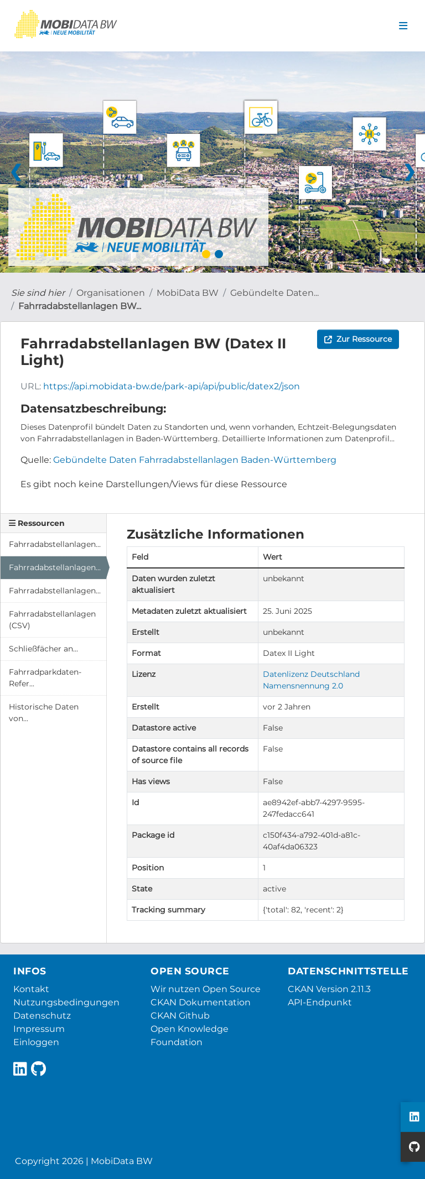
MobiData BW (188, 293)
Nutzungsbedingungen (66, 1002)
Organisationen (110, 293)
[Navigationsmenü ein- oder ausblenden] (403, 26)
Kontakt (31, 989)
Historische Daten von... (44, 712)
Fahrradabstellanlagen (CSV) (52, 619)
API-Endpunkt (320, 1002)
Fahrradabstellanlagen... (55, 544)
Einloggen (36, 1042)
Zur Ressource (358, 339)
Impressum (39, 1029)
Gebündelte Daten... (274, 293)
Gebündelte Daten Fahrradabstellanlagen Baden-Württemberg (194, 460)
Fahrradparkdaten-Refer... (45, 677)
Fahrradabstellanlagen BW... (79, 306)
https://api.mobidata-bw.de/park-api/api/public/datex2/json (171, 386)
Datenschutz (42, 1015)
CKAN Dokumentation (201, 1002)
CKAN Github (180, 1015)
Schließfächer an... (43, 649)
